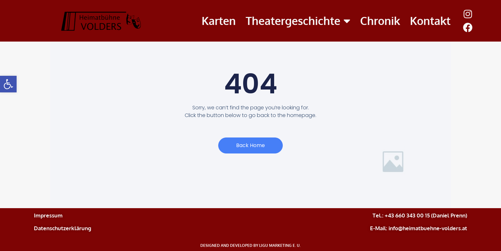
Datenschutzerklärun (61, 228)
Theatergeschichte (298, 21)
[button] (8, 84)
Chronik (380, 20)
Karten (219, 20)
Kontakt (430, 20)
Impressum (48, 215)
